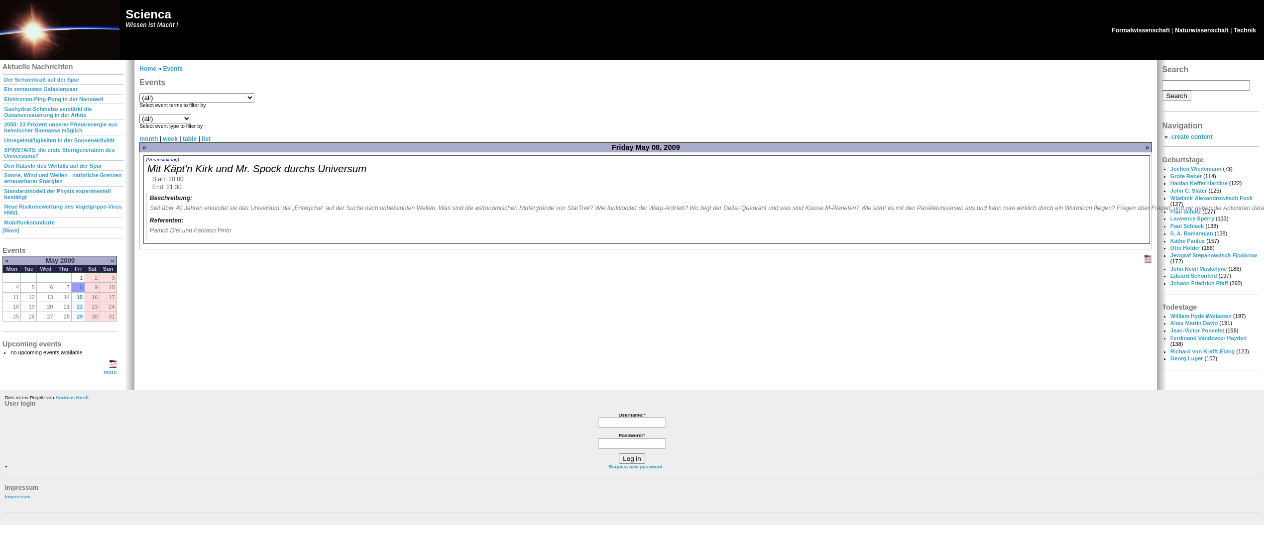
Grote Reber (1186, 176)
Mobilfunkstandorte (29, 222)
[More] (10, 230)
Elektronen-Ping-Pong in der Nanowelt (53, 99)
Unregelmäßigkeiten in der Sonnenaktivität (59, 140)
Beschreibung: (171, 198)
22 (80, 307)
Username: (631, 415)
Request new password (636, 466)
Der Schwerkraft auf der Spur (41, 80)
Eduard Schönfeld (1193, 276)
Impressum (18, 496)
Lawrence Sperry (1192, 218)
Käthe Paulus (1187, 241)
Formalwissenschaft (1141, 30)
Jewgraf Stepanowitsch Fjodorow (1213, 255)
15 (80, 297)
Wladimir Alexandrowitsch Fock (1211, 198)
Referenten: (167, 220)
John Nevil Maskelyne (1198, 269)
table (190, 138)
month (148, 138)
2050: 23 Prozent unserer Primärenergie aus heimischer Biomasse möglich (60, 127)
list (206, 138)
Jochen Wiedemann (1196, 169)
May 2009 (60, 260)
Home (147, 68)
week (170, 138)
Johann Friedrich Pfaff (1199, 283)
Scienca (148, 14)
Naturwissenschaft (1202, 30)
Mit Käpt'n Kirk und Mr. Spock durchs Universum (257, 168)
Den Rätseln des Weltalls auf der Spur (53, 166)
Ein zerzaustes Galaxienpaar (41, 89)
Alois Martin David (1194, 323)
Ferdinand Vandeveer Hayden (1208, 338)
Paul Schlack (1187, 226)
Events (173, 68)
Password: (632, 435)
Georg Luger (1186, 358)
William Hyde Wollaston (1201, 316)
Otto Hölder (1185, 248)
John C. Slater (1188, 191)
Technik (1245, 30)
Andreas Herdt (72, 397)
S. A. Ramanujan (1191, 233)
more (110, 372)
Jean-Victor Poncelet (1197, 330)
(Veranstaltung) (162, 159)
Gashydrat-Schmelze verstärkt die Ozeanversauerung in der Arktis (48, 112)
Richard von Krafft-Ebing (1202, 351)
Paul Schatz (1185, 212)
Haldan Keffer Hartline (1199, 183)
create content (1192, 136)
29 (80, 317)
